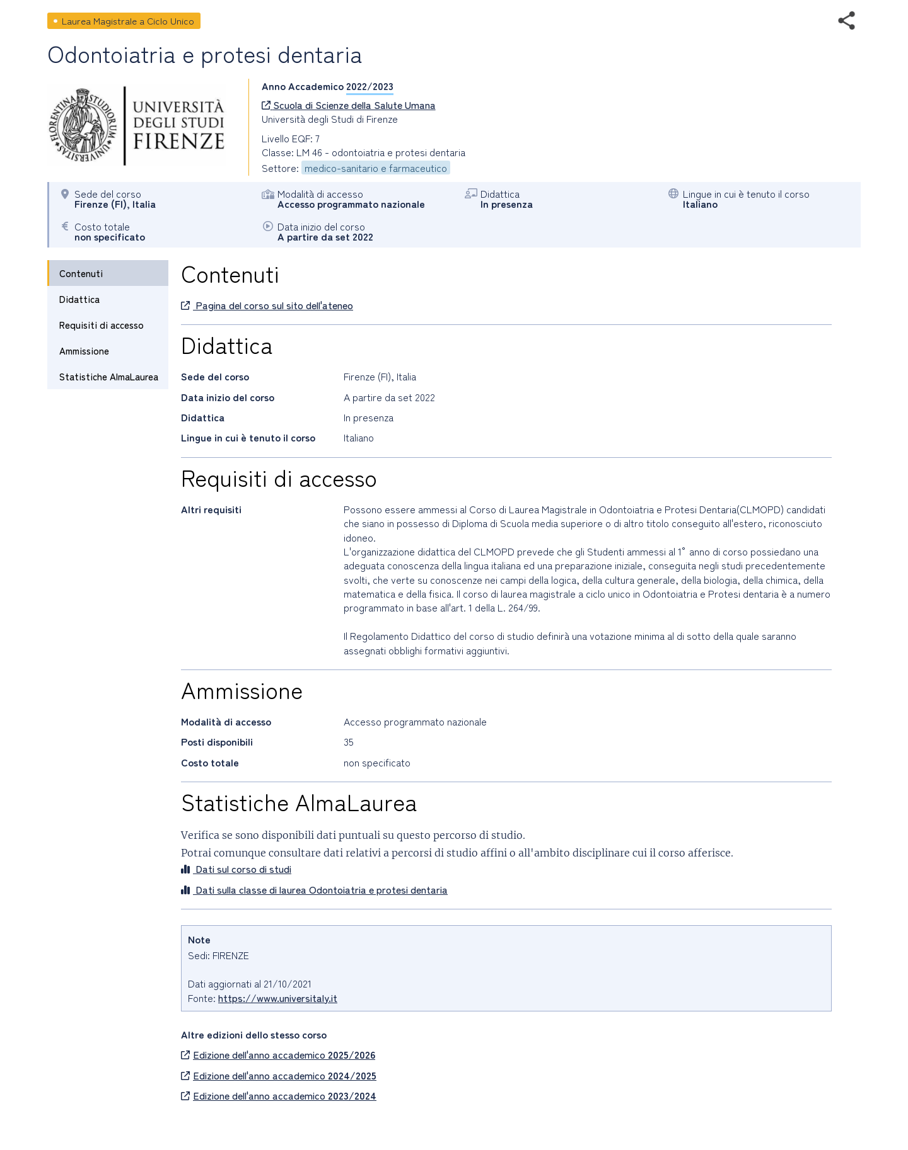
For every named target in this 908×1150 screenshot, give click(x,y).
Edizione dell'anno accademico (278, 1054)
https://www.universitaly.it (277, 997)
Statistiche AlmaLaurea (108, 376)
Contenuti (81, 273)
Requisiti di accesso (101, 324)
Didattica (79, 298)
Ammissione (84, 350)
